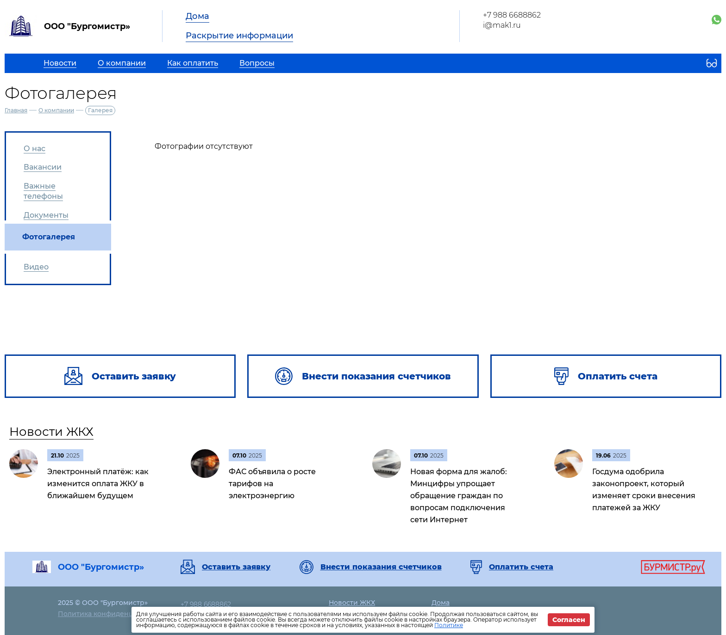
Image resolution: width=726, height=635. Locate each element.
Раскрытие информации (239, 36)
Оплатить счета (521, 567)
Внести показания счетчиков (381, 567)
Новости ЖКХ (51, 431)
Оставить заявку (236, 567)
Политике (448, 625)
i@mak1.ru (502, 25)
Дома (197, 16)
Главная (16, 110)
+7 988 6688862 (512, 15)
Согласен (568, 620)
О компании (56, 110)
